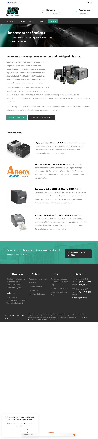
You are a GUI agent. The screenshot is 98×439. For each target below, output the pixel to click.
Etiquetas (32, 283)
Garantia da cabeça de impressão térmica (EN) (59, 282)
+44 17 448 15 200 (83, 292)
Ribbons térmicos (35, 286)
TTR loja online (16, 118)
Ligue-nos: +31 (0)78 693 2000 (77, 253)
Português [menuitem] (13, 2)
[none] (14, 2)
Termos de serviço (41, 319)
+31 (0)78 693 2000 (54, 14)
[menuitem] (14, 2)
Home (13, 38)
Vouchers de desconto (41, 118)
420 (69, 215)
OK (20, 431)
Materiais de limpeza (36, 294)
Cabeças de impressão (37, 279)
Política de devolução (59, 288)
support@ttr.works (79, 298)
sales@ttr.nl (83, 14)
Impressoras (33, 290)
